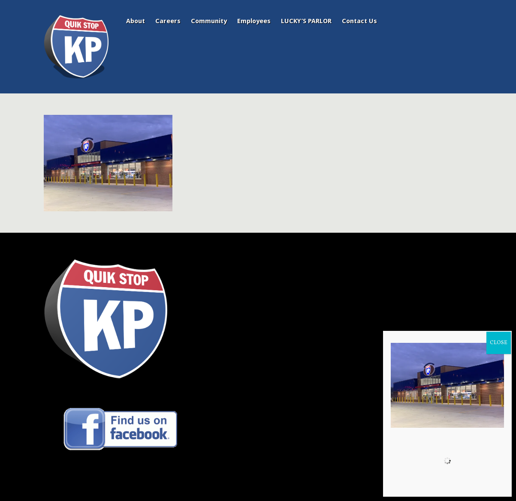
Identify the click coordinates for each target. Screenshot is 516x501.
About (135, 21)
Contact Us (359, 21)
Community (209, 21)
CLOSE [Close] (498, 342)
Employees (254, 21)
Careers (168, 21)
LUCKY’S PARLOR (306, 21)
